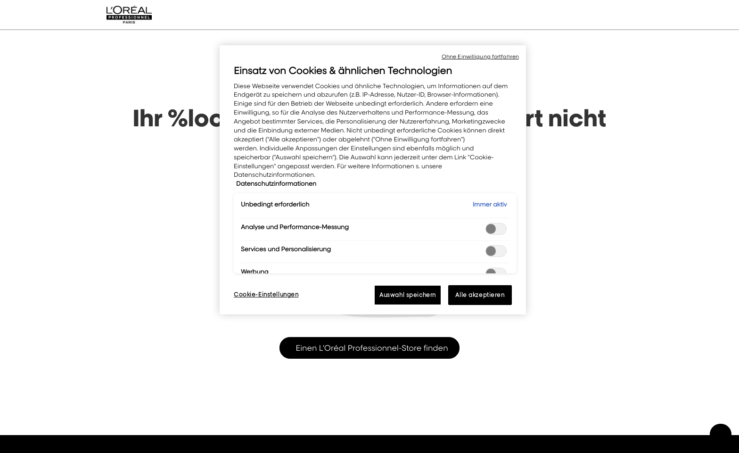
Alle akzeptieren (479, 294)
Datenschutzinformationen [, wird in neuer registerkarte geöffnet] (276, 184)
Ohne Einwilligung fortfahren (480, 56)
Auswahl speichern (407, 294)
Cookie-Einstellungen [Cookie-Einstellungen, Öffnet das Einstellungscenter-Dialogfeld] (266, 294)
